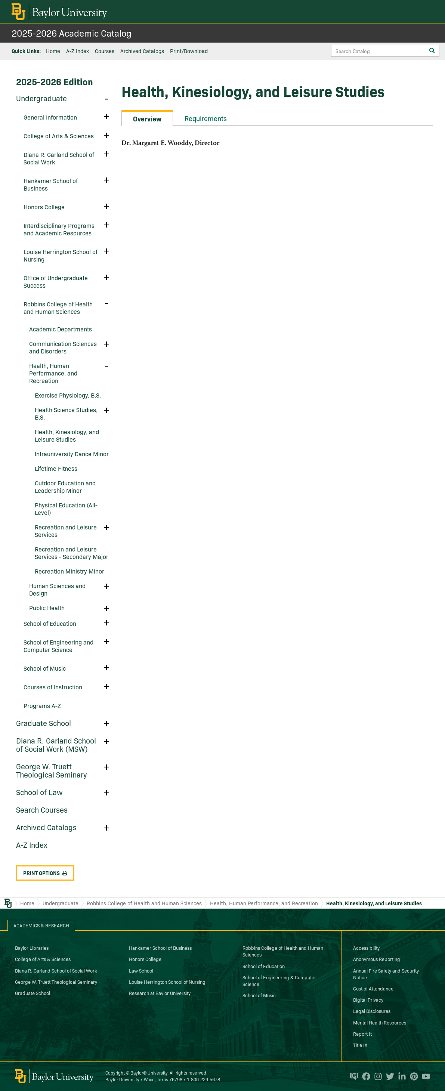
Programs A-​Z (42, 705)
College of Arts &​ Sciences (59, 136)
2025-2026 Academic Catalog (72, 33)
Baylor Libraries (32, 947)
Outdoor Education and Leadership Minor (65, 486)
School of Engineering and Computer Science (58, 645)
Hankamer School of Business (51, 184)
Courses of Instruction (53, 687)
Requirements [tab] (206, 118)
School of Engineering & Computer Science (279, 980)
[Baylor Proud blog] (352, 1076)
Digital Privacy (368, 999)
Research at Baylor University (160, 992)
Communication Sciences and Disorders (63, 347)
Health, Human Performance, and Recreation (53, 372)
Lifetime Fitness (56, 468)
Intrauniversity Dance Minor (72, 453)
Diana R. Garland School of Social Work (59, 158)
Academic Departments (60, 329)
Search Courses (42, 809)
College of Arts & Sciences (43, 958)
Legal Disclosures (371, 1010)
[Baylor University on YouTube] (424, 1076)
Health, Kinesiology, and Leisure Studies (67, 435)
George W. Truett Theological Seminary (51, 770)
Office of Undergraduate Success (56, 281)
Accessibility (366, 947)
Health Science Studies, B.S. (66, 413)
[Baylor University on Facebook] (364, 1076)
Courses (104, 51)
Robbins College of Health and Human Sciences (58, 307)
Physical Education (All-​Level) (66, 508)
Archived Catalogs (142, 51)
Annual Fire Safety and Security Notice (386, 973)
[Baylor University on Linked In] (400, 1076)
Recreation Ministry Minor (69, 571)
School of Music (45, 668)
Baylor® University (148, 1072)
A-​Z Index (31, 844)
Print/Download (189, 51)
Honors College (44, 207)
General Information (50, 117)
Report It (362, 1033)
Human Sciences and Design (57, 589)
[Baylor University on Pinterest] (412, 1076)
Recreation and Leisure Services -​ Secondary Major (71, 552)
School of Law (39, 791)
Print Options (45, 873)
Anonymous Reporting (376, 958)
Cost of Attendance (373, 988)
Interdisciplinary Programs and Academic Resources (59, 229)
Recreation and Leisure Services (66, 530)
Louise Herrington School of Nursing (61, 255)
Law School (141, 970)
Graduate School (43, 722)
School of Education (50, 623)
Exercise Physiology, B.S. (68, 395)
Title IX (360, 1044)
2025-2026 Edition (54, 81)
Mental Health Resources (379, 1022)
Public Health (47, 607)
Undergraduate (41, 98)
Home (53, 51)
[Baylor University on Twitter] (388, 1076)
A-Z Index (77, 51)
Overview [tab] (147, 118)
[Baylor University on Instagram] (376, 1076)
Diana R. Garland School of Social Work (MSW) (56, 744)
